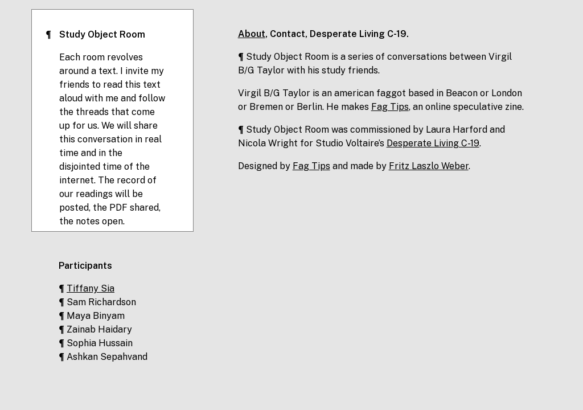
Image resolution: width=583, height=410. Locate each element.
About (251, 33)
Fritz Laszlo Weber (429, 166)
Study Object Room (102, 34)
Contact (287, 33)
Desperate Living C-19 (358, 33)
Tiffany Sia (90, 288)
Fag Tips (390, 106)
